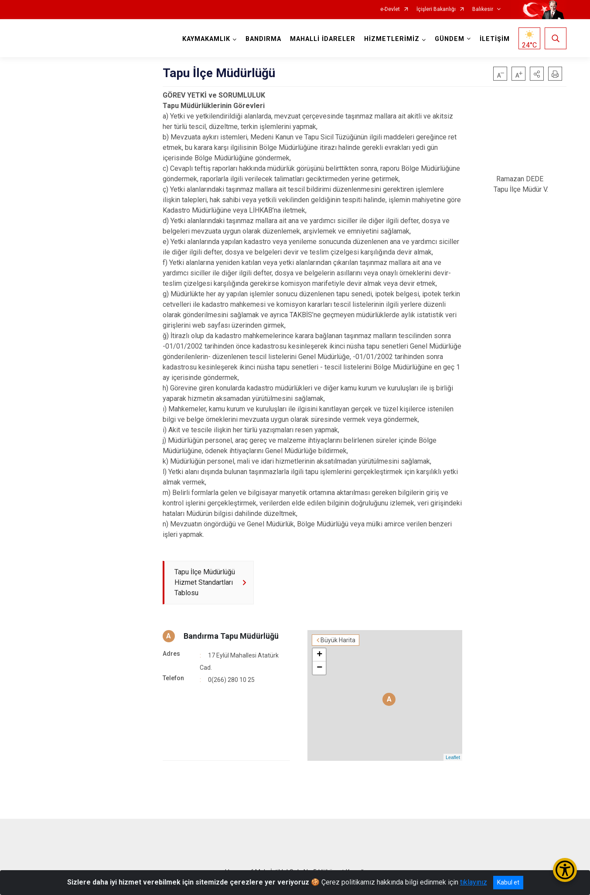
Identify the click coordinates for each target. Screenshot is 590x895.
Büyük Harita (338, 640)
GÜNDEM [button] (449, 39)
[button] (537, 74)
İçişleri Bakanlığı (436, 9)
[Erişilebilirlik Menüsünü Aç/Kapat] (565, 870)
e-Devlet (390, 9)
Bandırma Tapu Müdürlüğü (231, 636)
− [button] (319, 668)
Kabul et (508, 882)
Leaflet (453, 757)
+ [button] (319, 654)
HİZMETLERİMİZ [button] (391, 39)
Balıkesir (482, 9)
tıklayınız (473, 882)
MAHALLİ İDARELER (322, 39)
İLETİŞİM (495, 39)
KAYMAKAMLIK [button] (206, 39)
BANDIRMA (263, 39)
